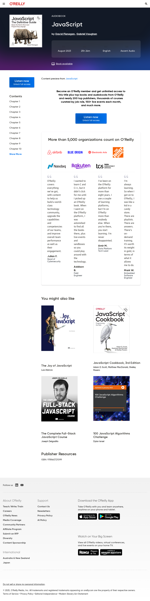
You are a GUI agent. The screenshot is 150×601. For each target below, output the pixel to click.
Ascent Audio (128, 50)
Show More (15, 154)
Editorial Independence (46, 594)
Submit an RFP (10, 533)
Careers (7, 511)
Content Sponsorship (14, 542)
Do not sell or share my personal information (24, 584)
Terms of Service (10, 594)
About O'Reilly (12, 500)
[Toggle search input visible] (146, 3)
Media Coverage (12, 520)
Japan (6, 562)
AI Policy (42, 520)
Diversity (7, 538)
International (11, 552)
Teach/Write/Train (13, 506)
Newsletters (44, 511)
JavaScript (71, 78)
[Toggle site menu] (3, 3)
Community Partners (14, 524)
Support (43, 500)
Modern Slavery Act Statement (73, 594)
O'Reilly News (10, 515)
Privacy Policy (45, 515)
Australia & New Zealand (16, 558)
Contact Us (44, 506)
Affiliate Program (12, 529)
